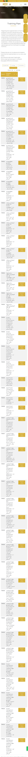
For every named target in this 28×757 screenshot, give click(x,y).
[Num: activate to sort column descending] (3, 73)
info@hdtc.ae (20, 1)
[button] (10, 4)
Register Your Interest (22, 78)
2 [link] (11, 670)
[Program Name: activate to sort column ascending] (11, 73)
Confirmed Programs (25, 37)
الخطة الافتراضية (13, 67)
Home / (3, 13)
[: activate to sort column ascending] (17, 73)
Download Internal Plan (25, 28)
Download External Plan (25, 19)
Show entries (14, 70)
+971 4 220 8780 (12, 1)
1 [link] (9, 670)
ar (21, 5)
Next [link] (17, 670)
